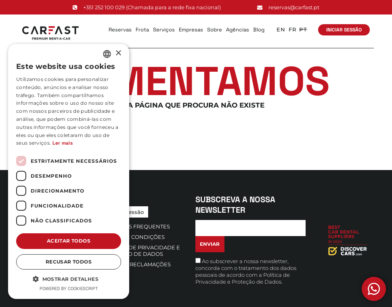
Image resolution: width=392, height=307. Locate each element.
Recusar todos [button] (69, 262)
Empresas (191, 29)
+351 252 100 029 (147, 7)
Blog (258, 29)
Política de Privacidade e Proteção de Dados (141, 250)
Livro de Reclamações (137, 264)
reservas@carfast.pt (288, 7)
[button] (68, 278)
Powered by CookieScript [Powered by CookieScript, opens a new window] (69, 288)
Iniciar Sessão (344, 30)
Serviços (164, 29)
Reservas (120, 29)
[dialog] (68, 171)
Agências (237, 29)
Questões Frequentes (136, 226)
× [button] (118, 53)
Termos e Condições (134, 237)
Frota (142, 29)
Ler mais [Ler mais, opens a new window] (62, 143)
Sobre (214, 29)
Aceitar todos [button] (68, 241)
